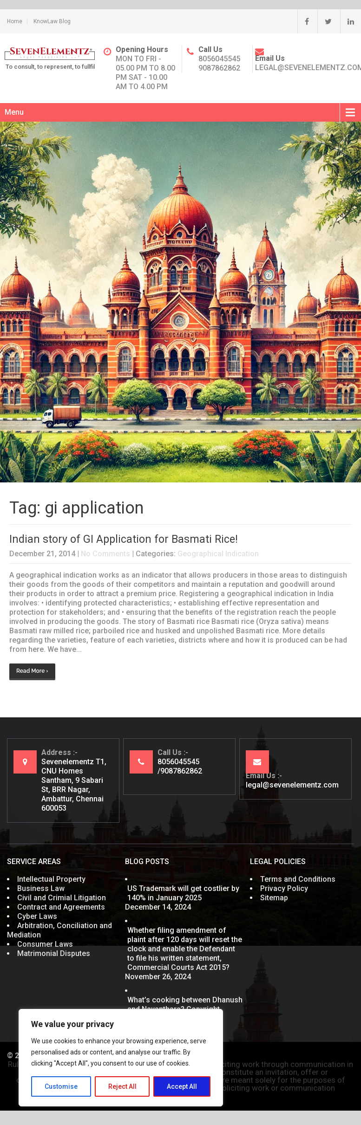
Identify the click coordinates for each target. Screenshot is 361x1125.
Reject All (122, 1086)
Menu (14, 112)
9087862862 (219, 68)
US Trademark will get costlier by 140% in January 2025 (183, 893)
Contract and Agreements (61, 907)
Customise (61, 1086)
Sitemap (274, 897)
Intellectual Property (51, 879)
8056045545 (219, 58)
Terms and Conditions (297, 879)
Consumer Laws (45, 944)
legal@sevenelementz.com (292, 784)
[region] (121, 1057)
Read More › (32, 671)
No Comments (105, 553)
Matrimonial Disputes (53, 953)
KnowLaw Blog (52, 21)
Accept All (182, 1086)
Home (14, 21)
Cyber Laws (37, 916)
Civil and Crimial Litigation (61, 897)
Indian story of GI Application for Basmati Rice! (123, 539)
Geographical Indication (218, 553)
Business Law (41, 888)
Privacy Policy (284, 888)
